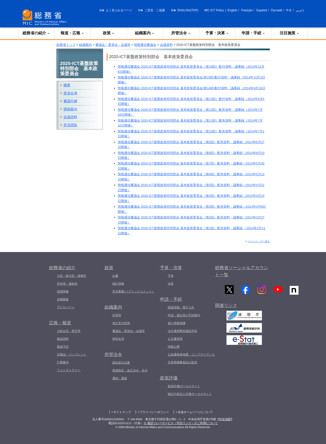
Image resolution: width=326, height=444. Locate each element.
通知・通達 (119, 378)
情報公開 (174, 346)
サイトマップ (122, 412)
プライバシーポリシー (154, 412)
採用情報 (63, 291)
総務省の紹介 (36, 33)
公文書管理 (175, 339)
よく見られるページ (119, 10)
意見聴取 (70, 125)
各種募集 (63, 299)
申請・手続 (253, 33)
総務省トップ (66, 45)
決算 (171, 283)
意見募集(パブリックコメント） (133, 291)
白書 (115, 276)
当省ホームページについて (195, 412)
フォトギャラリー (68, 370)
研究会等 (118, 339)
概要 (67, 85)
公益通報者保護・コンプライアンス (191, 354)
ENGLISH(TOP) (187, 10)
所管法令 (181, 33)
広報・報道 (60, 322)
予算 (171, 276)
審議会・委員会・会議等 (112, 45)
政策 (109, 33)
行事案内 (63, 362)
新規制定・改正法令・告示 (130, 370)
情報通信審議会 (145, 45)
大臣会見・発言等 (68, 331)
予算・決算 (217, 33)
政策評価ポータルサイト (184, 386)
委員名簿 (70, 93)
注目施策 (289, 33)
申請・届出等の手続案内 (184, 315)
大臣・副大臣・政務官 (71, 276)
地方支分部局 (121, 323)
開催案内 (70, 109)
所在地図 (225, 419)
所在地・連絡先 (67, 283)
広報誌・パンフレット (71, 354)
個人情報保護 (176, 323)
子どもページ (66, 307)
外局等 (116, 315)
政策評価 (169, 378)
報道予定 (63, 346)
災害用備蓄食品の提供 (182, 362)
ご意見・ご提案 (154, 10)
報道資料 (63, 339)
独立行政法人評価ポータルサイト (190, 394)
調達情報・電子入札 (181, 307)
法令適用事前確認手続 (182, 331)
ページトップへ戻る (259, 241)
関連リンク (226, 306)
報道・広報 (72, 33)
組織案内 (145, 33)
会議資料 (166, 45)
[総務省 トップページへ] (45, 17)
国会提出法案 (121, 362)
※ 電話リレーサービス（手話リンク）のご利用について (180, 423)
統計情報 (118, 283)
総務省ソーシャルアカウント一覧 (241, 271)
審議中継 (70, 101)
